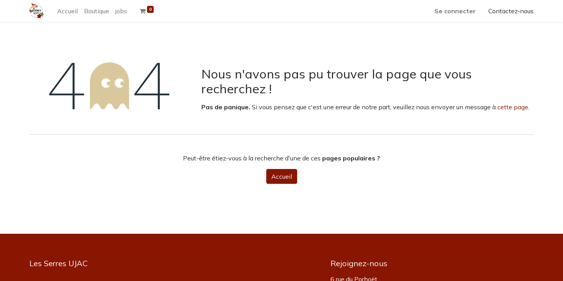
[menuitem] (67, 11)
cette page (512, 107)
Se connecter (455, 11)
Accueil (281, 176)
